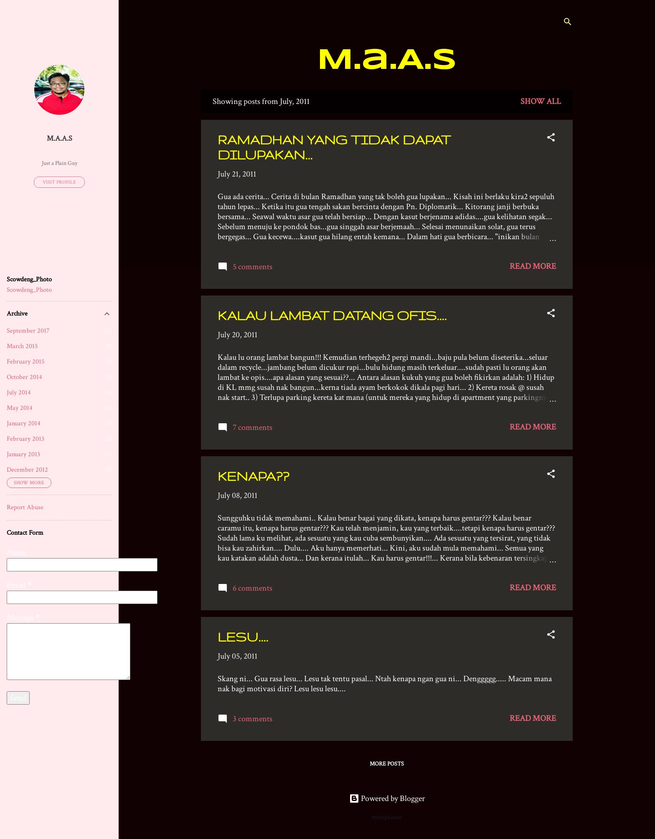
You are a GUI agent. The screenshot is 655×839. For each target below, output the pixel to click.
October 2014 (24, 377)
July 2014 (19, 392)
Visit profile (59, 182)
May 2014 (20, 408)
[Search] (568, 22)
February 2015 (26, 361)
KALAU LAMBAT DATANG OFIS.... (332, 315)
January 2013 (23, 454)
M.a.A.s (387, 61)
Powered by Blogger (387, 798)
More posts (387, 764)
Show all (540, 101)
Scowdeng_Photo (29, 290)
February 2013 (25, 439)
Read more (533, 266)
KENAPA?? (253, 476)
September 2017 (28, 330)
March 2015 (22, 346)
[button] (551, 138)
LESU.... (243, 636)
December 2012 (27, 469)
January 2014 (24, 423)
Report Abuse (25, 507)
